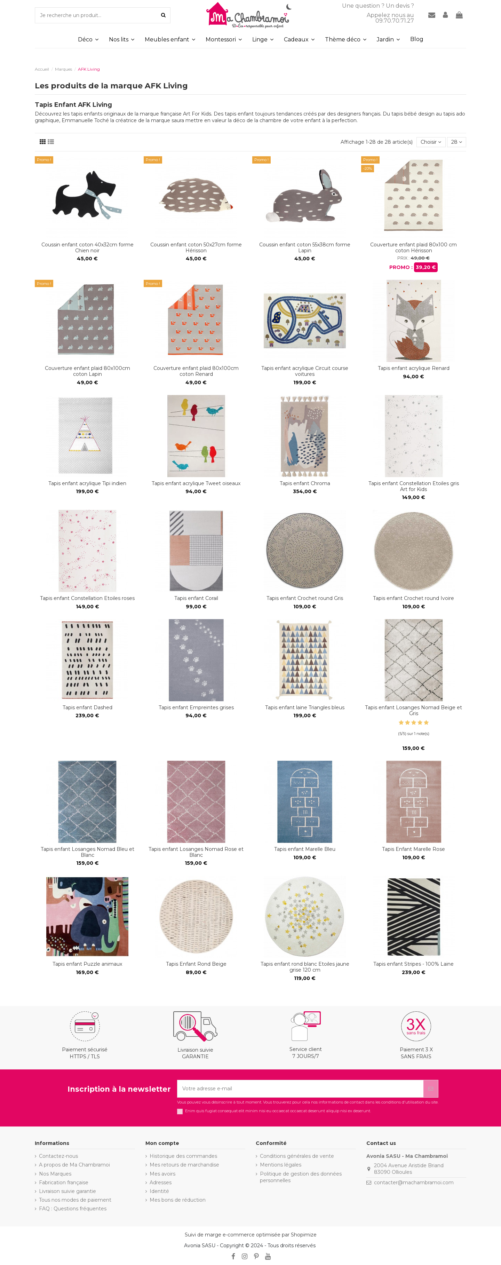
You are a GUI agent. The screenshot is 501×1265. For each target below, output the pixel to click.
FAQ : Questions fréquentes (72, 1208)
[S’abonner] (430, 1088)
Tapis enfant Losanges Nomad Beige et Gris (413, 710)
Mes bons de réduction (178, 1200)
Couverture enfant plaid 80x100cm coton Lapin (87, 371)
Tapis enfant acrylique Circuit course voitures (304, 371)
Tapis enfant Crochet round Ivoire (413, 598)
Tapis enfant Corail (196, 598)
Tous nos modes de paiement (75, 1200)
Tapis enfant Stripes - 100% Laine (413, 964)
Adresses (161, 1182)
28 (456, 142)
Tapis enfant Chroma (305, 483)
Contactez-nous (58, 1156)
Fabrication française (63, 1182)
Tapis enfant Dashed (87, 707)
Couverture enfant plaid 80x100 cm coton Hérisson (413, 248)
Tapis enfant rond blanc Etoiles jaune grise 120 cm (305, 967)
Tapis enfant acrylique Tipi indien (87, 483)
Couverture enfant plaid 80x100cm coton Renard (196, 371)
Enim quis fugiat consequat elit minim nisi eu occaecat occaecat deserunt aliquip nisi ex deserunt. (278, 1111)
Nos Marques (55, 1174)
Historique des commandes (183, 1156)
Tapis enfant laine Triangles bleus (304, 707)
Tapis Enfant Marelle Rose (413, 849)
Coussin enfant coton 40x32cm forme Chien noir (87, 248)
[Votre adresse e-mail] (300, 1088)
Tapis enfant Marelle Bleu (304, 849)
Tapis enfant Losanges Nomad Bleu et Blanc (87, 852)
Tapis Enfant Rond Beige (196, 964)
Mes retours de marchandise (184, 1165)
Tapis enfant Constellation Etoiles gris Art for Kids (413, 486)
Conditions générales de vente (297, 1156)
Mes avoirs (162, 1174)
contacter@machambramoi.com (414, 1182)
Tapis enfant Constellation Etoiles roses (87, 598)
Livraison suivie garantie (67, 1191)
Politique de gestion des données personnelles (301, 1177)
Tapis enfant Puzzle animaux (87, 964)
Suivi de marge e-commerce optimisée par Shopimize (251, 1235)
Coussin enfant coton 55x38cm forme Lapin (304, 248)
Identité (159, 1191)
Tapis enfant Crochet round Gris (305, 598)
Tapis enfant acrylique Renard (414, 368)
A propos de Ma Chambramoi (74, 1165)
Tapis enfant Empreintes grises (196, 707)
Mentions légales (280, 1165)
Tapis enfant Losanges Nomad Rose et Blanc (196, 852)
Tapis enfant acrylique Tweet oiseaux (196, 483)
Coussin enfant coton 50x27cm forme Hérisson (196, 248)
